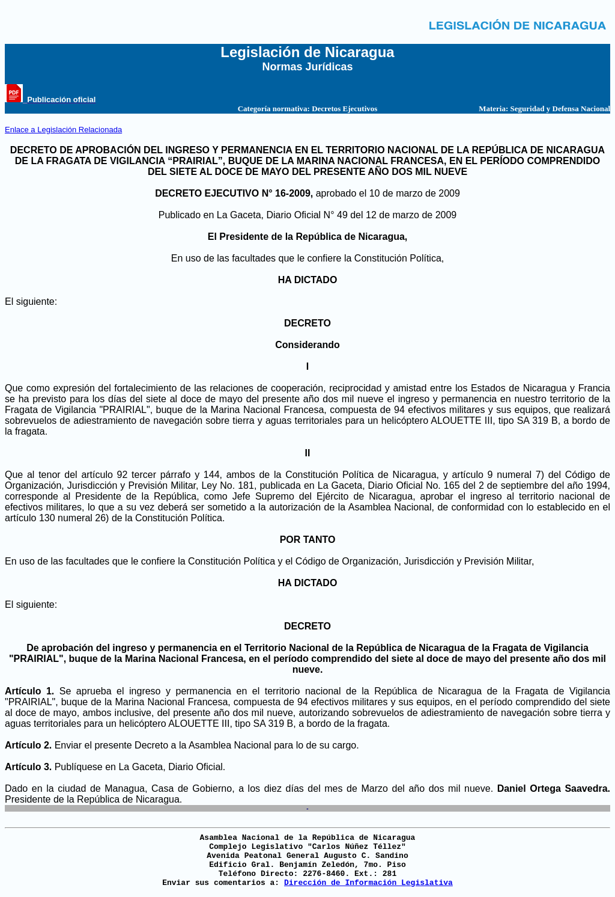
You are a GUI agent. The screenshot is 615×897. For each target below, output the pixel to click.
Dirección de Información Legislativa (368, 882)
